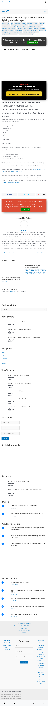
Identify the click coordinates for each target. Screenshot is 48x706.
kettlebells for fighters (30, 30)
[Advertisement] (24, 562)
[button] (45, 6)
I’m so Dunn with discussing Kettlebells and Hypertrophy (11, 278)
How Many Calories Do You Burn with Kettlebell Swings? (28, 598)
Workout (4, 358)
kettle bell (12, 26)
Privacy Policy (24, 628)
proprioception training (26, 34)
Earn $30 (8, 2)
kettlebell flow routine (8, 28)
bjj (12, 23)
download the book (16, 171)
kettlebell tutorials (7, 30)
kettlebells (18, 30)
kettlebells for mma (16, 32)
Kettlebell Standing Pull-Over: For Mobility (24, 506)
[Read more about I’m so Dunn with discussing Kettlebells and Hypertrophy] (12, 269)
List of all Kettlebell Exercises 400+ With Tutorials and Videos (28, 591)
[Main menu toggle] (44, 11)
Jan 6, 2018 (14, 601)
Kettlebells (5, 23)
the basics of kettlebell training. (11, 182)
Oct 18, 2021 (14, 584)
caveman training (20, 23)
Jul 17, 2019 (14, 616)
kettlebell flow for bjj (34, 26)
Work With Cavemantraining (41, 681)
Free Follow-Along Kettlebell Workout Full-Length (41, 654)
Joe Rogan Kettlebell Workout (20, 582)
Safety (24, 632)
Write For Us (7, 645)
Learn (3, 361)
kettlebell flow (21, 26)
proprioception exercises (9, 34)
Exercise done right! (35, 270)
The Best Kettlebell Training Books (24, 626)
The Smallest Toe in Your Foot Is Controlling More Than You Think (28, 544)
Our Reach (7, 643)
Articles (4, 363)
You (3, 355)
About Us (7, 640)
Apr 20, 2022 (14, 594)
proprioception (33, 32)
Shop (3, 2)
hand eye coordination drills (19, 25)
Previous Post (8, 253)
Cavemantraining (40, 269)
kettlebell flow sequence (25, 28)
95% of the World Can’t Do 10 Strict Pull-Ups (24, 614)
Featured (43, 270)
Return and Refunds (24, 630)
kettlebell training (39, 28)
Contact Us (7, 649)
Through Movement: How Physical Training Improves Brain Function (27, 528)
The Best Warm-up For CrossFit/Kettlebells (32, 266)
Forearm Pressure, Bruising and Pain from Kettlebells (27, 606)
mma (25, 32)
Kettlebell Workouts (30, 272)
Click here (25, 209)
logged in (12, 291)
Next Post (41, 253)
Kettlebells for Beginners (24, 623)
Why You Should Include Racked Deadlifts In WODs (27, 514)
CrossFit (27, 270)
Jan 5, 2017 (14, 608)
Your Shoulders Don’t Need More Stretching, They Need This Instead (28, 536)
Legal (7, 647)
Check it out (33, 43)
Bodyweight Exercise (30, 269)
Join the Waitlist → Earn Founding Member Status (24, 94)
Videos (44, 273)
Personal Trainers (37, 273)
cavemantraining (32, 23)
